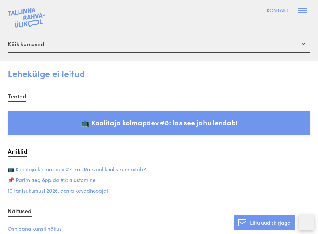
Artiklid (17, 151)
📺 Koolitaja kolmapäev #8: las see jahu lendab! (159, 122)
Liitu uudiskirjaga (264, 221)
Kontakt (278, 10)
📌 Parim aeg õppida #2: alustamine (51, 180)
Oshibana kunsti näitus (35, 229)
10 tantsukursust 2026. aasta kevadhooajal (58, 191)
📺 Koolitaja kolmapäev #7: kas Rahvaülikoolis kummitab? (77, 169)
